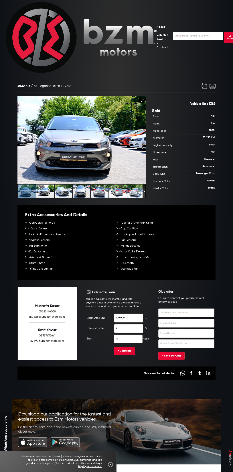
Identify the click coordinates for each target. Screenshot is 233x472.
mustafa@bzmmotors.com (47, 330)
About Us (159, 29)
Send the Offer (171, 369)
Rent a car (160, 41)
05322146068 (47, 325)
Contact (162, 47)
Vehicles (162, 35)
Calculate (124, 364)
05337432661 (47, 349)
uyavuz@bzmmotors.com (47, 355)
